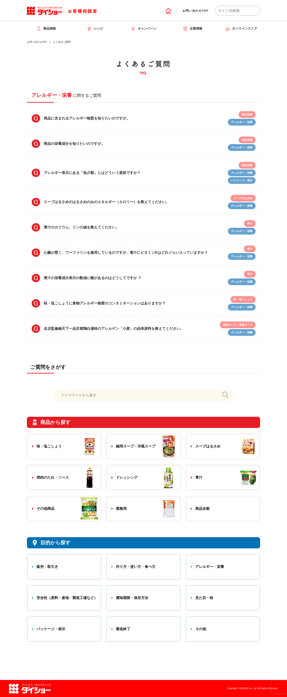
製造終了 (123, 629)
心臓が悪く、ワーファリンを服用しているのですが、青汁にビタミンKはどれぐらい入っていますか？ (126, 252)
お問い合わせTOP (196, 10)
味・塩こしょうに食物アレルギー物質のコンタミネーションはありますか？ (105, 303)
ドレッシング (126, 477)
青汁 (198, 477)
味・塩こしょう (49, 446)
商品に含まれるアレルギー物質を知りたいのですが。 (87, 118)
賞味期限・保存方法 (132, 598)
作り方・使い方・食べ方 (135, 567)
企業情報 (192, 28)
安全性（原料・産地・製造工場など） (67, 598)
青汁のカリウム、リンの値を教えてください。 (81, 227)
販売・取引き (47, 567)
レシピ (95, 28)
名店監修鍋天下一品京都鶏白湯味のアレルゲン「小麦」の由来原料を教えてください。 (114, 328)
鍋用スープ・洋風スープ (135, 446)
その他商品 (45, 508)
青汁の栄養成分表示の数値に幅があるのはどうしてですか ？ (92, 278)
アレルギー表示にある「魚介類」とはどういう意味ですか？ (92, 173)
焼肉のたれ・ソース (53, 477)
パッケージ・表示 (51, 629)
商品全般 (202, 508)
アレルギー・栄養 (209, 567)
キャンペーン (143, 28)
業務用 (121, 508)
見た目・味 (204, 598)
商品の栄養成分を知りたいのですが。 (74, 143)
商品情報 (46, 28)
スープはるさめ (207, 446)
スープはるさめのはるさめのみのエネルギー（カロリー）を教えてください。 (106, 202)
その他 (200, 629)
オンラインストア (241, 28)
